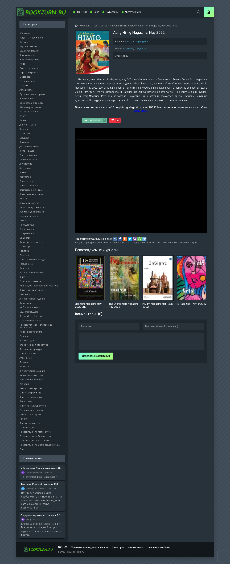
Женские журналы (29, 59)
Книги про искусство (31, 388)
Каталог (23, 129)
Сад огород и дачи (29, 50)
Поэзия (23, 418)
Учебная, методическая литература (38, 285)
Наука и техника (28, 46)
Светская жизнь (28, 155)
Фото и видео (26, 150)
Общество (25, 133)
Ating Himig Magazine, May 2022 (154, 25)
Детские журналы (29, 146)
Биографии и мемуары (31, 379)
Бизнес (23, 120)
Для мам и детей (28, 124)
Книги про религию (30, 392)
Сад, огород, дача (28, 311)
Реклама (24, 251)
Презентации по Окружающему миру (39, 445)
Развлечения (26, 264)
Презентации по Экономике (34, 440)
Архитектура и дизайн (31, 211)
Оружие (23, 42)
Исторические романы (31, 410)
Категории (112, 12)
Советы (23, 85)
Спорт (22, 116)
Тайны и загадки (28, 159)
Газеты (23, 220)
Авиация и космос (29, 203)
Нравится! (95, 120)
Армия (22, 172)
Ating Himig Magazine (138, 41)
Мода (22, 63)
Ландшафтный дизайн (31, 316)
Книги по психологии (31, 397)
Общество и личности (31, 103)
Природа (24, 336)
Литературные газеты (31, 272)
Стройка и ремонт (29, 72)
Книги (22, 277)
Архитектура (26, 340)
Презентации (26, 427)
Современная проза (30, 320)
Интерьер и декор (29, 111)
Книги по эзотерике (30, 414)
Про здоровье (26, 224)
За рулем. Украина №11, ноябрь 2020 (42, 515)
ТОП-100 (82, 12)
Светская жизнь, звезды (32, 259)
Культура (24, 268)
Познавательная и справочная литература (35, 326)
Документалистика (29, 423)
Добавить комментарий (96, 355)
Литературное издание (32, 298)
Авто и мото (26, 90)
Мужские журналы (29, 216)
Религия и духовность (31, 207)
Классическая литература (33, 345)
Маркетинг (25, 366)
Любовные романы (29, 307)
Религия (24, 255)
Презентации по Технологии (35, 436)
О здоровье (25, 77)
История (24, 384)
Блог (22, 449)
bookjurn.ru (141, 110)
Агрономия (25, 358)
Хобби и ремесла (28, 185)
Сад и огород (26, 229)
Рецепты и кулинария (31, 37)
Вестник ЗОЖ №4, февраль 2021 (40, 484)
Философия (25, 401)
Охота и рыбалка (28, 68)
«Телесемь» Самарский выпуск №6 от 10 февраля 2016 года (42, 468)
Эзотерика (25, 168)
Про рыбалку (26, 233)
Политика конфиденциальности (90, 547)
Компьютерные (27, 55)
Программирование (30, 281)
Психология (26, 181)
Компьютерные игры (30, 190)
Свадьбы (24, 137)
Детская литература (30, 349)
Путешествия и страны (32, 94)
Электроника (26, 98)
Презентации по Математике (35, 432)
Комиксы (24, 142)
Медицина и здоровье (31, 375)
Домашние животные (31, 194)
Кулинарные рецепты (31, 242)
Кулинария (25, 303)
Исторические (27, 81)
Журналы (127, 48)
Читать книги (133, 12)
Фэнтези (24, 362)
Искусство (140, 48)
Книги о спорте (27, 353)
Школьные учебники (158, 547)
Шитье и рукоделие (30, 107)
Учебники (24, 294)
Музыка (23, 198)
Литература (25, 164)
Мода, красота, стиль (30, 331)
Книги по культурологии (33, 405)
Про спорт (25, 246)
